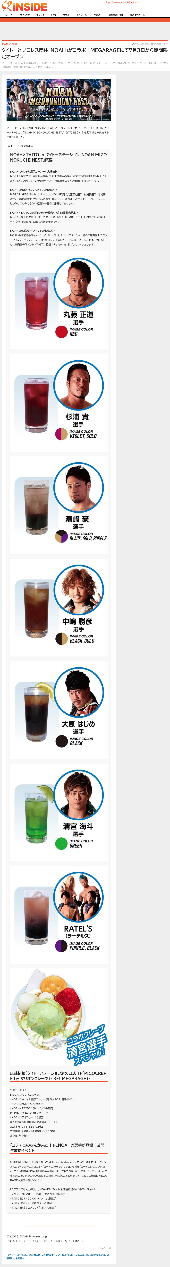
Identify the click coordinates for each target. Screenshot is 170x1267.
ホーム (9, 15)
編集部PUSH (116, 15)
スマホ (66, 15)
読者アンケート (137, 15)
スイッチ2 (25, 15)
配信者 (97, 15)
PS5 (53, 15)
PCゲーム (82, 15)
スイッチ (40, 15)
